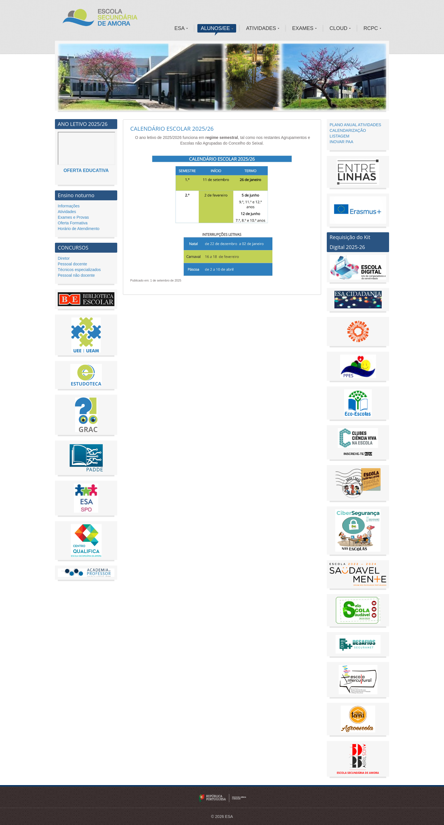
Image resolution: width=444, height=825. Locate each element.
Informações (69, 206)
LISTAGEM (339, 136)
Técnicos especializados (79, 269)
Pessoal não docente (76, 275)
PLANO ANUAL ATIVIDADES (355, 125)
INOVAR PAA (341, 141)
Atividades (67, 211)
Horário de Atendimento (78, 228)
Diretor (64, 258)
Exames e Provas (73, 217)
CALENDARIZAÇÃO (348, 130)
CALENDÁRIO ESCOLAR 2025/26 (172, 128)
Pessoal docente (72, 264)
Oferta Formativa (72, 223)
